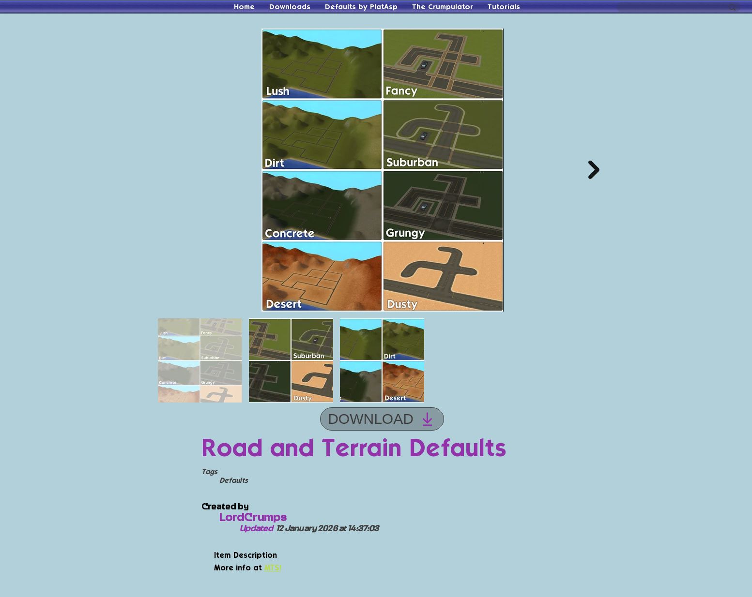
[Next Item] (593, 170)
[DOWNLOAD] (382, 419)
